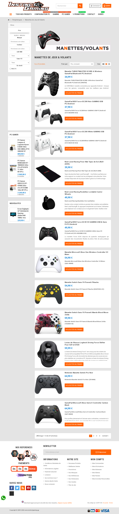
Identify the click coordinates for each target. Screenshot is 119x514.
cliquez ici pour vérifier (65, 503)
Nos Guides (72, 482)
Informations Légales (51, 468)
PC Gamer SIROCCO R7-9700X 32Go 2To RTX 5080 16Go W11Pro (23, 185)
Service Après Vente (51, 481)
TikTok (11, 493)
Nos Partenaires (74, 479)
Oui (13, 68)
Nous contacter (50, 484)
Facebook (11, 488)
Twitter (17, 488)
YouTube (28, 488)
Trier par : (64, 64)
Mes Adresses (97, 469)
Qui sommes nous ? (51, 478)
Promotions (72, 469)
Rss (23, 488)
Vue (98, 64)
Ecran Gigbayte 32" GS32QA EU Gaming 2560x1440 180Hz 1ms (23, 213)
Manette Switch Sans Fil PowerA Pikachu (82, 282)
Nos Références (74, 476)
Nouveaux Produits (75, 463)
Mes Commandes (98, 463)
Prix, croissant (75, 64)
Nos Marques (73, 472)
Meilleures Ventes (74, 466)
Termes (111, 503)
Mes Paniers (96, 476)
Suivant (105, 436)
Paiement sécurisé (50, 472)
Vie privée (105, 503)
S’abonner (101, 452)
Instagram (34, 488)
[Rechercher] (69, 5)
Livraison (48, 475)
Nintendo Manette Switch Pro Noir (79, 373)
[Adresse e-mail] (67, 452)
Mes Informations (98, 466)
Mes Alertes (96, 472)
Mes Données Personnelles (101, 479)
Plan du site (72, 485)
